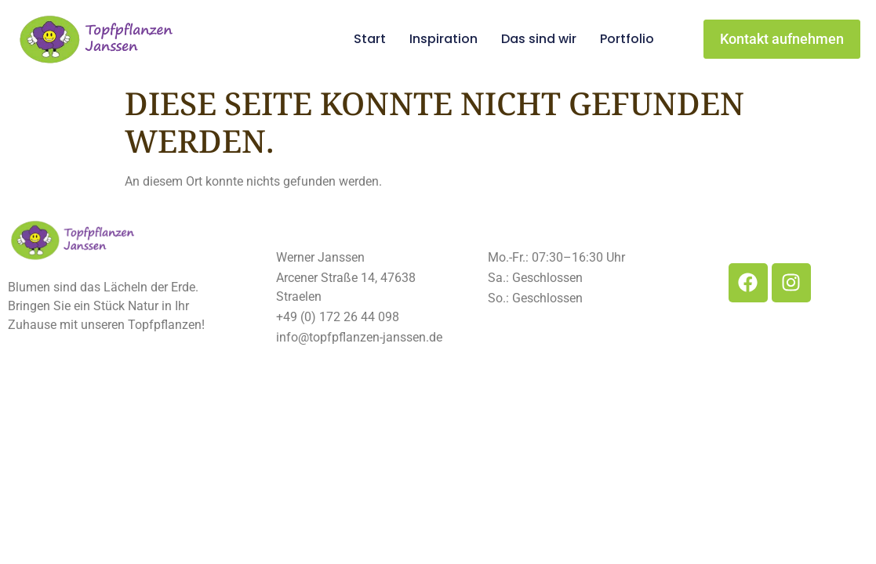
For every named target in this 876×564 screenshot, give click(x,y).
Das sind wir (538, 39)
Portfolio (627, 39)
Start (370, 39)
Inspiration (443, 39)
